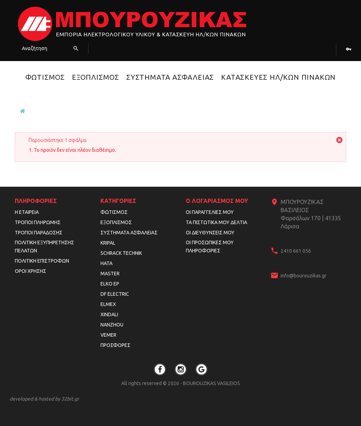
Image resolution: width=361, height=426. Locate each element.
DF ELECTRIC (114, 294)
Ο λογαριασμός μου (217, 201)
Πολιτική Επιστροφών (42, 261)
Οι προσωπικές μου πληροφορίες (210, 246)
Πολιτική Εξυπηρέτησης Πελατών (44, 246)
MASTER (110, 273)
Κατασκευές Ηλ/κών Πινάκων (278, 77)
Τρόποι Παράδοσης (38, 232)
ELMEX (108, 304)
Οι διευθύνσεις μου (210, 232)
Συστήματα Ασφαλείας (170, 77)
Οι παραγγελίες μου (210, 212)
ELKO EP (109, 284)
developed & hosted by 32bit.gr (44, 399)
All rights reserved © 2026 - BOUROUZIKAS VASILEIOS (180, 383)
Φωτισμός (45, 77)
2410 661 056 (296, 251)
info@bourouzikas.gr (303, 275)
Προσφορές (115, 345)
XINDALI (109, 314)
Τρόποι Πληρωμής (38, 222)
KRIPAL (107, 243)
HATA (106, 263)
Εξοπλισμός (95, 77)
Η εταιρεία (27, 212)
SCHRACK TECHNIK (121, 253)
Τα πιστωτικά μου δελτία (216, 222)
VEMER (108, 335)
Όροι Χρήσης (30, 271)
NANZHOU (111, 325)
